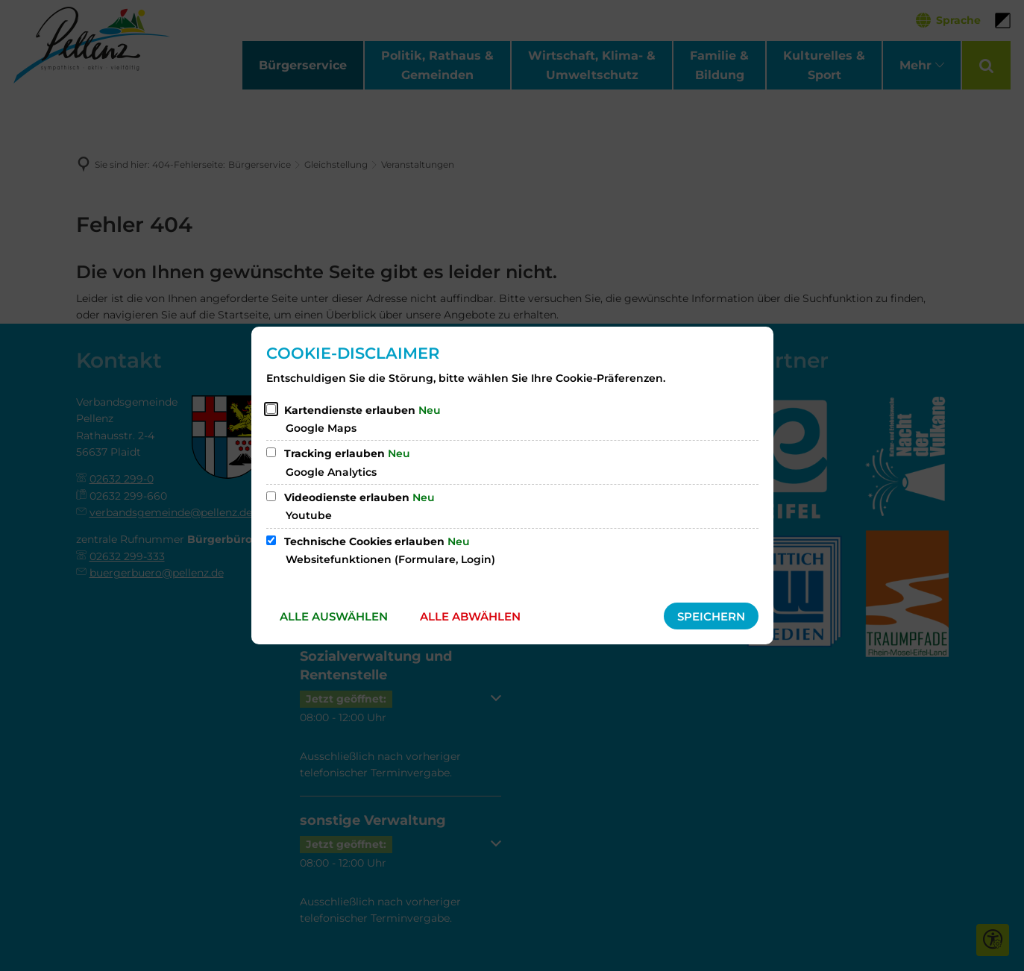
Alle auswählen (334, 616)
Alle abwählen (470, 616)
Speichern (711, 616)
